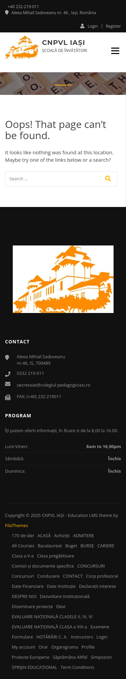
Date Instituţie (61, 586)
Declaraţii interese (97, 586)
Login (89, 26)
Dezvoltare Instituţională (65, 596)
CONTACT (73, 576)
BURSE (87, 546)
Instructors (82, 637)
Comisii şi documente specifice (43, 566)
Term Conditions (77, 667)
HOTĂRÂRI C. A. (52, 637)
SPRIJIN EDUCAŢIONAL (34, 667)
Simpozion (101, 657)
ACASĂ (44, 535)
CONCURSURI (91, 566)
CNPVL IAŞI (63, 42)
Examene (99, 627)
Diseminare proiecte (32, 606)
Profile (87, 647)
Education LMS (83, 515)
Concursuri (23, 576)
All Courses (23, 546)
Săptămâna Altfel (70, 657)
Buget (71, 546)
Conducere (48, 576)
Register (113, 26)
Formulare (22, 637)
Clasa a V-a (23, 556)
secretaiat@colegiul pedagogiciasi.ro (53, 385)
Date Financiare (27, 586)
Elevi (61, 606)
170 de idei (23, 535)
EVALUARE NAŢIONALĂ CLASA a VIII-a (49, 627)
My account (23, 647)
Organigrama (64, 647)
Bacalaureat (50, 546)
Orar (43, 647)
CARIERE (106, 546)
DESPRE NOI (24, 596)
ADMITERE (83, 535)
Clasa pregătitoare (55, 556)
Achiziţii (62, 535)
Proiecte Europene (30, 657)
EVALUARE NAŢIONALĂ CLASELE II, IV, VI (52, 616)
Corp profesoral (102, 576)
